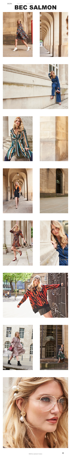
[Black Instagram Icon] (63, 453)
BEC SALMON (35, 7)
